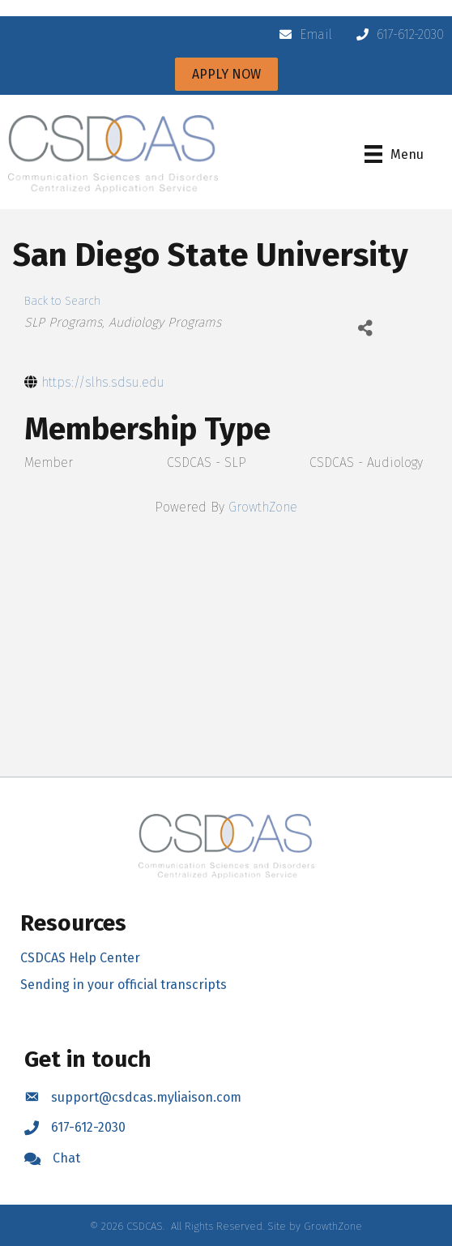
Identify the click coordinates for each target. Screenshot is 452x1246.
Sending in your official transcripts (123, 984)
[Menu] (394, 154)
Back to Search (62, 301)
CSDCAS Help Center (80, 958)
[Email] (301, 34)
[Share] (365, 328)
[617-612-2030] (396, 34)
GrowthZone (262, 507)
